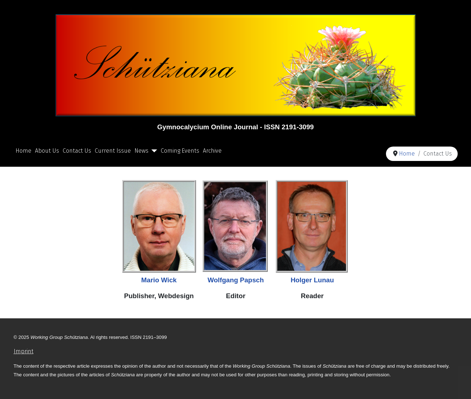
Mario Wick (159, 280)
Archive (212, 150)
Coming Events (180, 150)
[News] (152, 151)
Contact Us (77, 150)
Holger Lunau (312, 280)
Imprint (24, 351)
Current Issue (113, 150)
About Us (47, 150)
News (141, 150)
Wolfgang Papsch (236, 280)
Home (23, 150)
